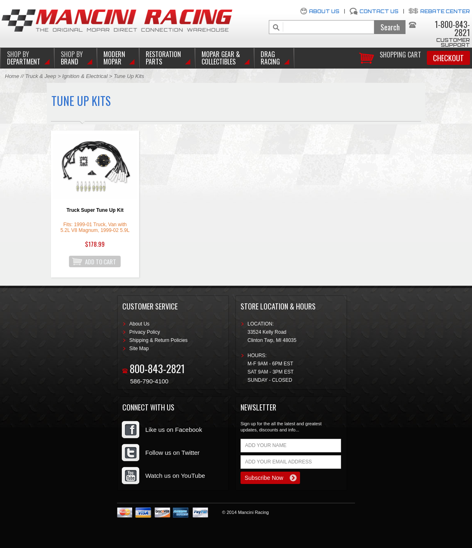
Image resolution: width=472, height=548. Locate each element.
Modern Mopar (114, 57)
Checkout (448, 58)
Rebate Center (445, 11)
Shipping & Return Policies (158, 340)
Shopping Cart (400, 54)
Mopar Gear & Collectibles (221, 57)
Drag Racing (270, 57)
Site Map (139, 348)
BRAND (72, 57)
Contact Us (379, 11)
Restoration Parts (163, 57)
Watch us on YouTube (175, 475)
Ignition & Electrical (85, 76)
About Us (324, 11)
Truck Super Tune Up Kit (95, 210)
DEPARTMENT (23, 57)
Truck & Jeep (40, 76)
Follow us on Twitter (172, 452)
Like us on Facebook (173, 429)
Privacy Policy (144, 332)
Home (12, 76)
